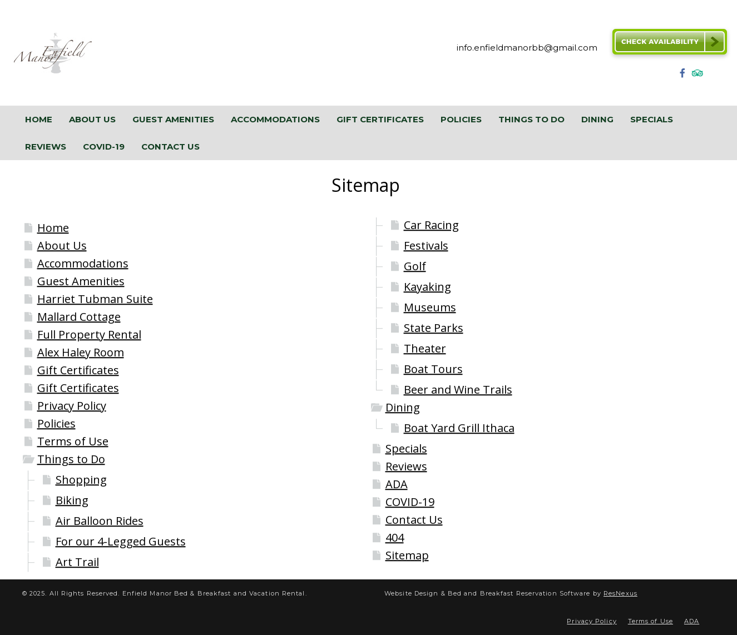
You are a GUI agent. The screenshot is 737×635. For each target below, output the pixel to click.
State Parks (433, 327)
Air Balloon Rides (100, 520)
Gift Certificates (78, 370)
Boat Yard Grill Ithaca (459, 427)
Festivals (426, 245)
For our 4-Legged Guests (121, 541)
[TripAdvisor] (697, 76)
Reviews (406, 466)
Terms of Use (72, 441)
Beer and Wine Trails (458, 389)
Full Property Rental (89, 334)
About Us (62, 245)
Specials (406, 448)
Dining (402, 407)
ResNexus (620, 593)
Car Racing (431, 224)
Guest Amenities (81, 281)
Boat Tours (433, 368)
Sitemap (407, 555)
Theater (425, 348)
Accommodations (82, 263)
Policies (56, 423)
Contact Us (414, 519)
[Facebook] (682, 76)
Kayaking (427, 286)
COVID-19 (409, 501)
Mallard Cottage (79, 316)
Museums (430, 307)
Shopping (81, 479)
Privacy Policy (71, 405)
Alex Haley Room (80, 352)
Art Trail (77, 561)
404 (394, 537)
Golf (415, 266)
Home (53, 227)
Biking (72, 500)
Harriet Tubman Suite (95, 298)
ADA (396, 484)
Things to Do (71, 459)
